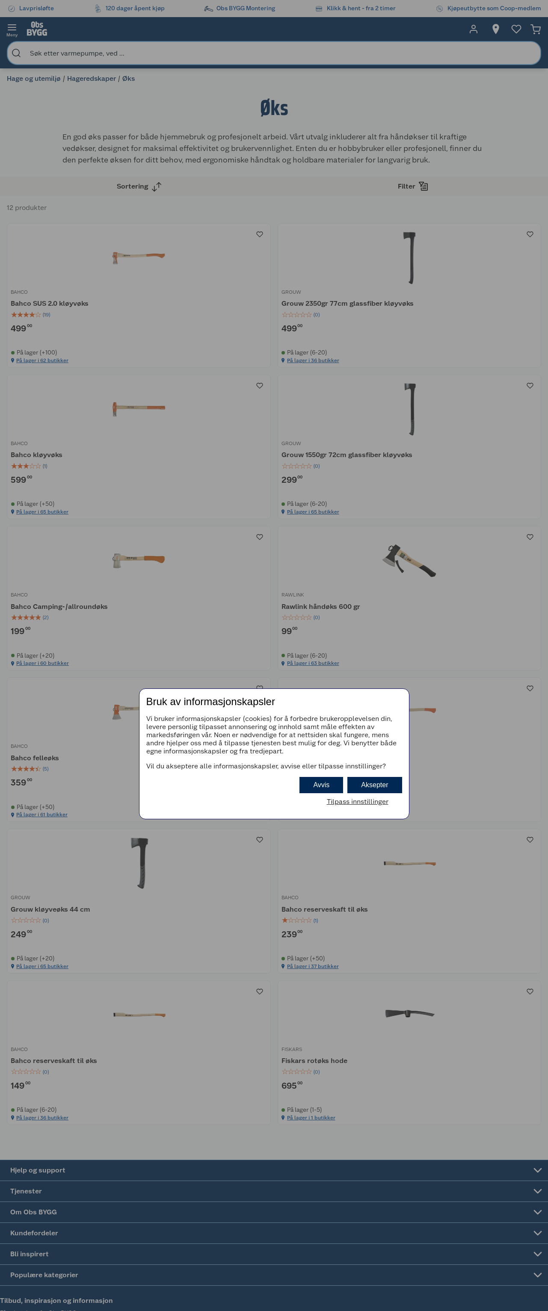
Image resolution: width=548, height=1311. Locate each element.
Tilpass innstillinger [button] (357, 801)
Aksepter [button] (374, 784)
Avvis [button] (321, 784)
